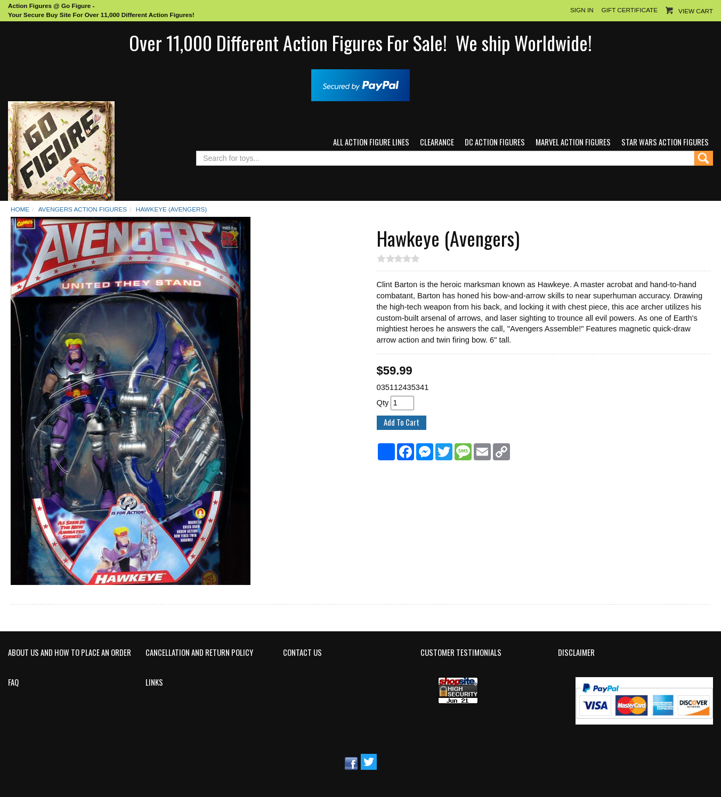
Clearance (437, 142)
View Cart (695, 10)
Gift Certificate (630, 9)
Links (154, 682)
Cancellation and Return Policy (199, 652)
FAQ (13, 682)
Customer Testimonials (460, 652)
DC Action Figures (495, 142)
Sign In (582, 9)
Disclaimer (576, 652)
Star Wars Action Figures (665, 142)
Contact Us (302, 652)
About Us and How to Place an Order (69, 652)
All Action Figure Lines (371, 142)
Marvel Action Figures (573, 142)
